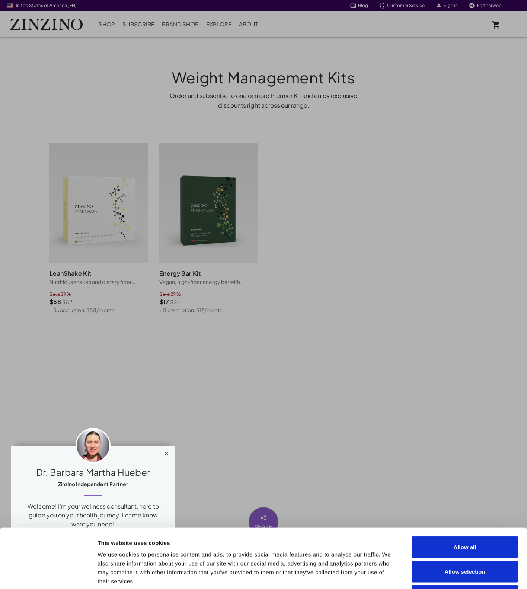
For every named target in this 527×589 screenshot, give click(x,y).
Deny (465, 540)
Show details (421, 574)
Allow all (465, 491)
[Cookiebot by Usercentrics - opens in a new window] (48, 574)
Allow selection (464, 516)
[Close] (166, 451)
